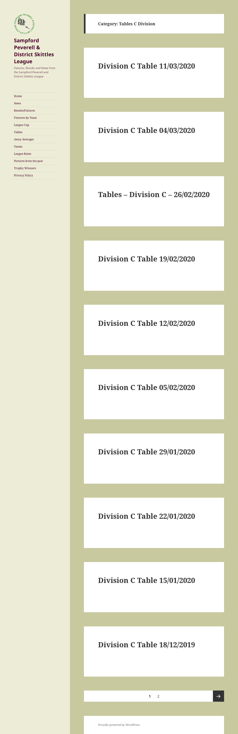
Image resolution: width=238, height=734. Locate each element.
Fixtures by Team (25, 118)
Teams (18, 147)
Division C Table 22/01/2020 (146, 516)
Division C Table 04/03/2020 (146, 130)
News (17, 103)
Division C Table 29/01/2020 (146, 451)
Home (18, 96)
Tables (18, 132)
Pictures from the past (28, 161)
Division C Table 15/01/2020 (146, 580)
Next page (218, 696)
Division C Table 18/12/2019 (146, 644)
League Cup (21, 125)
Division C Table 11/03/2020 (146, 66)
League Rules (22, 154)
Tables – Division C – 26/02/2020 (154, 194)
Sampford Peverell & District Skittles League (34, 51)
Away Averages (24, 139)
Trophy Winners (25, 168)
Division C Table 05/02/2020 (146, 387)
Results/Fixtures (24, 110)
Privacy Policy (23, 175)
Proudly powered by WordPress (119, 725)
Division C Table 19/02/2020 (146, 259)
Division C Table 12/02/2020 (146, 323)
